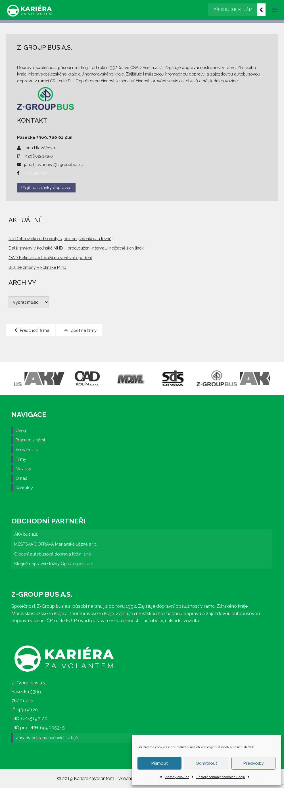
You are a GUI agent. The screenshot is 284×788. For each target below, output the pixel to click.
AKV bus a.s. (26, 534)
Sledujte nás (35, 173)
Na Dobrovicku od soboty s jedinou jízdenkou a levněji (61, 238)
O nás (21, 478)
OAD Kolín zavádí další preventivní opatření (50, 257)
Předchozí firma (31, 330)
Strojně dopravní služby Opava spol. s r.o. (54, 563)
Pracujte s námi (30, 439)
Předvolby (253, 763)
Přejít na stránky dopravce (46, 187)
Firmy (21, 459)
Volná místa (27, 449)
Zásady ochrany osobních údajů (220, 777)
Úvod (21, 430)
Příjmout (159, 763)
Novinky (23, 468)
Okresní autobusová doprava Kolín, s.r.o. (53, 554)
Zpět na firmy (80, 330)
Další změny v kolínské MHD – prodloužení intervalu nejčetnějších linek (76, 248)
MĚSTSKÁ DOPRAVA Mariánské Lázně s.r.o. (55, 544)
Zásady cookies (177, 777)
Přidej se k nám (233, 9)
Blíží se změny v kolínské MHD (37, 267)
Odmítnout (206, 763)
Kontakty (24, 487)
